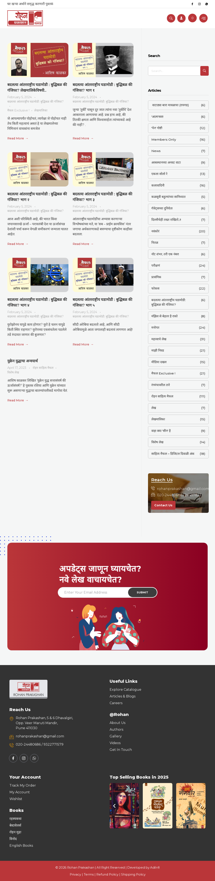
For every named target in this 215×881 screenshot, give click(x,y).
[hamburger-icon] (203, 18)
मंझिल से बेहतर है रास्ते (164, 316)
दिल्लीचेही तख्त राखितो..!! (166, 220)
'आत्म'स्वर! (157, 117)
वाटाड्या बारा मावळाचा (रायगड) (170, 105)
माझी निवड (157, 350)
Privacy (75, 874)
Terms (89, 874)
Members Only (163, 140)
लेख (153, 408)
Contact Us (163, 505)
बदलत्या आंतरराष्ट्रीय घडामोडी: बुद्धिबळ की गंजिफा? (35, 101)
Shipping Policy (133, 874)
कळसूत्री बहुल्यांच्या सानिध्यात (168, 197)
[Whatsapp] (206, 4)
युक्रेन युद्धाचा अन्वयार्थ (22, 361)
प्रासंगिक (156, 277)
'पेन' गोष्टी (156, 128)
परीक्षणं (155, 265)
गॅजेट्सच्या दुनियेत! (162, 208)
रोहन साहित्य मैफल (43, 368)
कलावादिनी (157, 185)
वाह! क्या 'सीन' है (161, 431)
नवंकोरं (155, 231)
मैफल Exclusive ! (18, 110)
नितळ (154, 243)
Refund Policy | (108, 874)
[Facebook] (192, 4)
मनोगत (155, 327)
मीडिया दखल (158, 362)
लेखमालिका (40, 110)
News (156, 151)
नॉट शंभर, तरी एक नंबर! (165, 254)
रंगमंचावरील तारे (160, 385)
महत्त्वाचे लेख (158, 339)
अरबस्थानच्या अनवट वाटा (166, 162)
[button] (114, 805)
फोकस (155, 288)
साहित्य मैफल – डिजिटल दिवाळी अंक (172, 454)
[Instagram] (199, 4)
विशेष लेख (13, 372)
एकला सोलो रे (159, 174)
